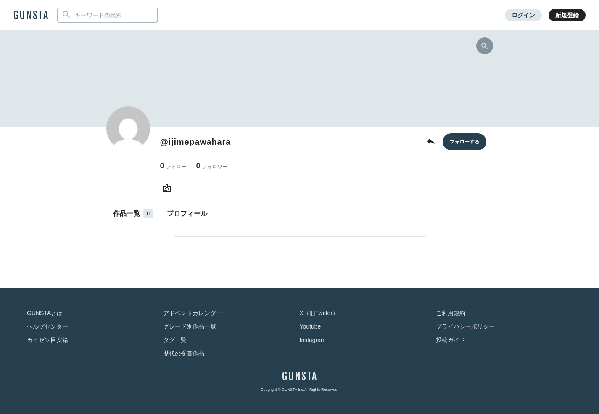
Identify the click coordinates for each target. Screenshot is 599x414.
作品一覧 (133, 213)
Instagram (313, 340)
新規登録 (567, 15)
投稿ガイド (450, 340)
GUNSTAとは (45, 313)
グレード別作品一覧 (189, 326)
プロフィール (187, 213)
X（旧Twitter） (319, 313)
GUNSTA (31, 15)
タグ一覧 (175, 340)
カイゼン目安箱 (47, 340)
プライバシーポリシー (465, 326)
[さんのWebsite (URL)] (168, 188)
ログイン (523, 15)
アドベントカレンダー (192, 313)
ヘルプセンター (47, 326)
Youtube (310, 326)
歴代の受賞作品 (183, 353)
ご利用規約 (450, 313)
